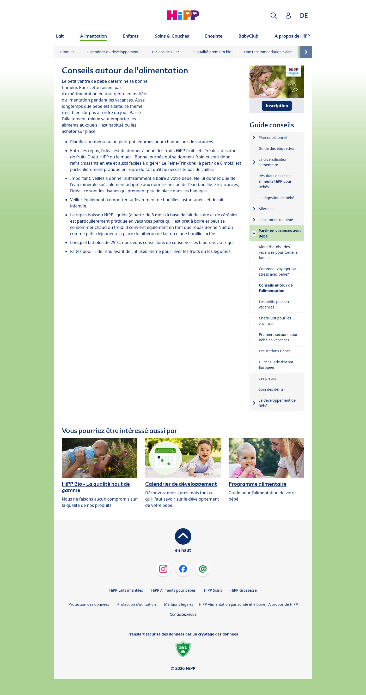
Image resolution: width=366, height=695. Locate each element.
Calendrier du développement (112, 51)
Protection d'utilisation (136, 604)
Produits (67, 51)
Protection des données (89, 604)
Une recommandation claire (268, 51)
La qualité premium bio (211, 51)
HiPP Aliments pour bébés (173, 590)
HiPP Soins (213, 590)
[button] (274, 15)
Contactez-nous (183, 614)
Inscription (276, 106)
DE (304, 15)
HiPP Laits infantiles (126, 590)
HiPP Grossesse (243, 590)
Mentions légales (178, 604)
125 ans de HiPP (165, 51)
